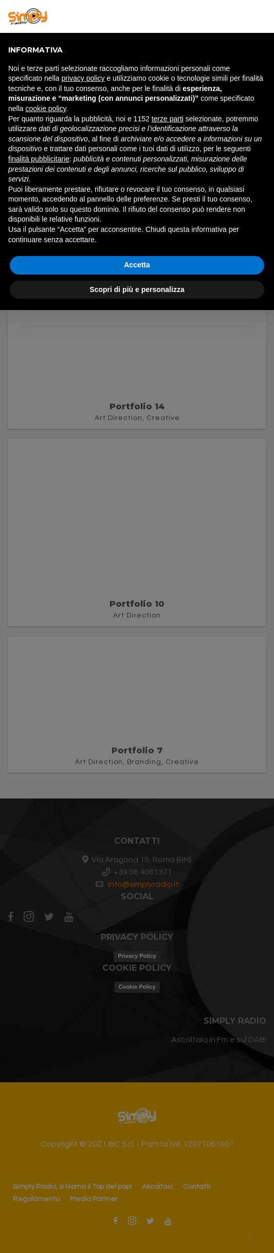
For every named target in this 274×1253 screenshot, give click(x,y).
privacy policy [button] (83, 78)
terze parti (168, 119)
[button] (260, 16)
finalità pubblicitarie (38, 159)
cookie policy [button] (45, 108)
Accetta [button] (137, 265)
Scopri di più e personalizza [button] (136, 289)
